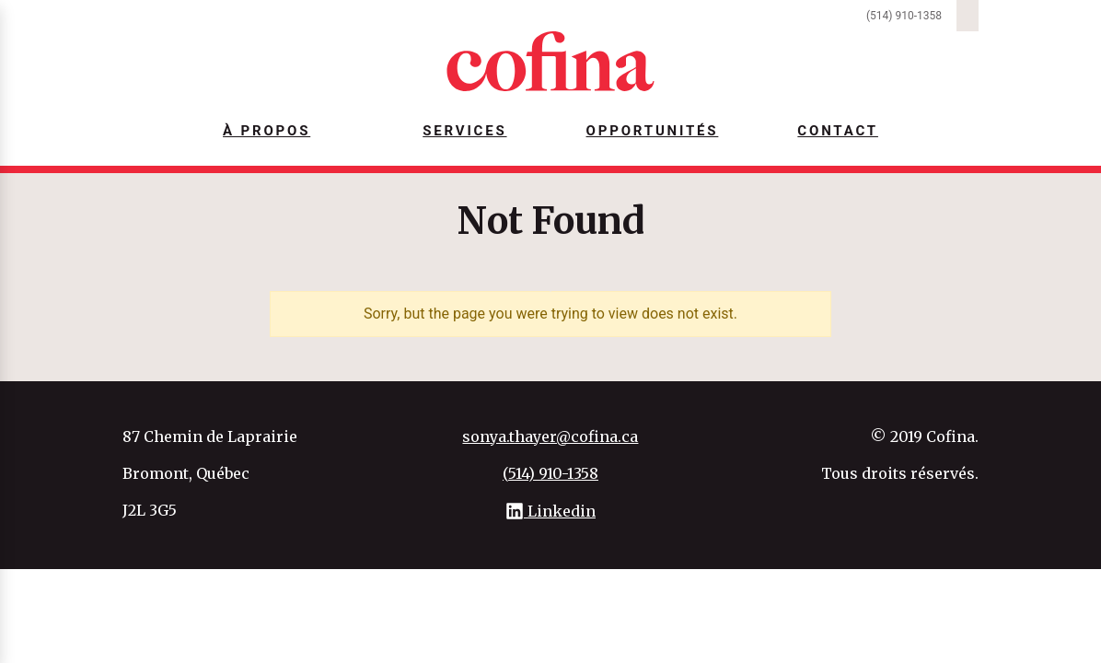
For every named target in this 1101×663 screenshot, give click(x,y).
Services (464, 130)
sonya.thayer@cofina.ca (550, 436)
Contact (837, 130)
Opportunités (652, 130)
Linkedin (550, 511)
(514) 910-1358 (904, 15)
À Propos (266, 130)
